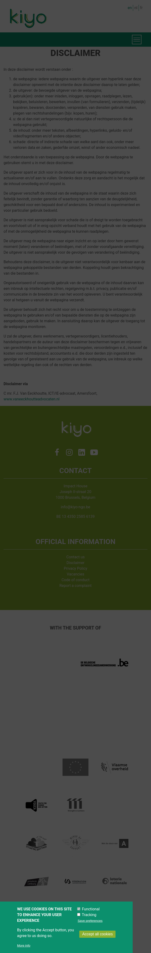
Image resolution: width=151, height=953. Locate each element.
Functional (91, 909)
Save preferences (90, 921)
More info (23, 946)
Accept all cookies (97, 934)
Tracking (89, 915)
